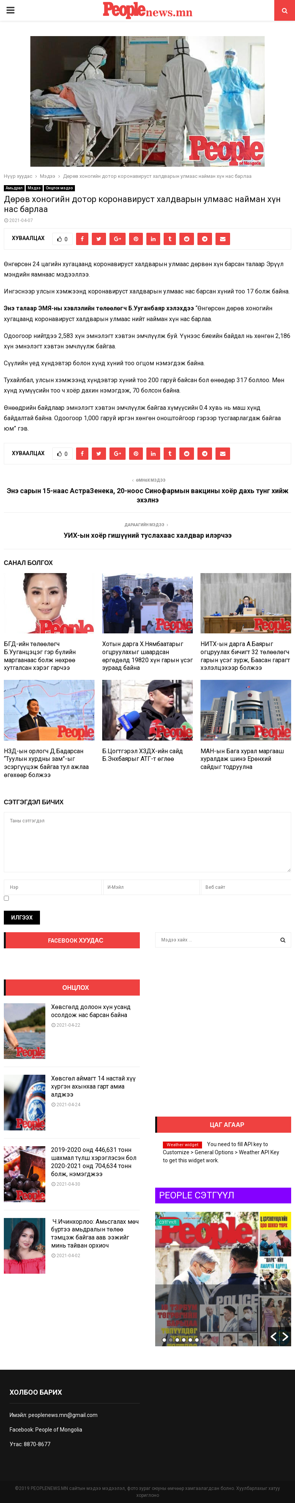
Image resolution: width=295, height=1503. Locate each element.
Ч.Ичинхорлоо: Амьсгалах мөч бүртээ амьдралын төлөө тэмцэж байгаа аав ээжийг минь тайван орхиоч (95, 1233)
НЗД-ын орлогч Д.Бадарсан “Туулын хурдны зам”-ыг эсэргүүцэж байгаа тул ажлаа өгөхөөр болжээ (46, 763)
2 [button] (170, 1339)
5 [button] (190, 1339)
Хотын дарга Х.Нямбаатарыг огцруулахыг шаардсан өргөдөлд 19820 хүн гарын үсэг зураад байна (147, 655)
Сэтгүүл (167, 1222)
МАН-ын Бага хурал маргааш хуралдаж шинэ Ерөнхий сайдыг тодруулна (242, 759)
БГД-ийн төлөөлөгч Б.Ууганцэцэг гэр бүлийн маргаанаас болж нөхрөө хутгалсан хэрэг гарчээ (40, 655)
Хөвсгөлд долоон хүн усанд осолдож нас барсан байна (91, 1011)
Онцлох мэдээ (59, 188)
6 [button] (196, 1339)
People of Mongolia (58, 1430)
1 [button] (164, 1339)
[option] (223, 1279)
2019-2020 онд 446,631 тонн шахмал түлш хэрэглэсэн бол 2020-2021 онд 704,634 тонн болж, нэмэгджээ (93, 1161)
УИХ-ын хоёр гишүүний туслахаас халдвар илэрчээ (148, 535)
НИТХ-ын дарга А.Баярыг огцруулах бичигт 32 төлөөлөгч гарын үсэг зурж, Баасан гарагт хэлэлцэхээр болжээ (245, 655)
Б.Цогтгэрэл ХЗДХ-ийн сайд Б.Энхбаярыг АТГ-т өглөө (142, 755)
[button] (273, 1336)
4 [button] (183, 1339)
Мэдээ (34, 188)
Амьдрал (14, 188)
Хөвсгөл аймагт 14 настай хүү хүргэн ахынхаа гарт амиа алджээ (93, 1086)
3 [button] (177, 1339)
